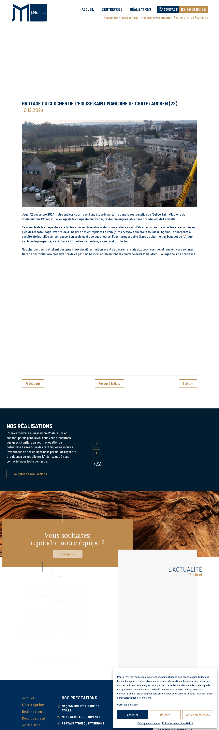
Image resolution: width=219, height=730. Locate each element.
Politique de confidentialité (177, 723)
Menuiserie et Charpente (81, 717)
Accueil (88, 9)
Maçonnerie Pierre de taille (121, 18)
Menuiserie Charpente (156, 18)
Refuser (165, 715)
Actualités (31, 725)
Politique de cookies (149, 723)
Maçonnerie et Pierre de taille (80, 708)
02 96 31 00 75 (193, 9)
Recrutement (34, 718)
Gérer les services (127, 704)
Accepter (132, 715)
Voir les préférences (198, 715)
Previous (96, 443)
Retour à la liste (109, 383)
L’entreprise (112, 9)
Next (96, 453)
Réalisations (140, 9)
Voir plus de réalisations (30, 474)
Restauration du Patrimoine (191, 17)
